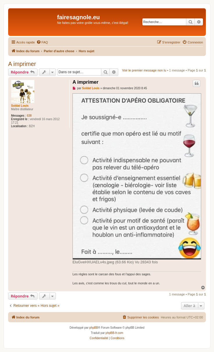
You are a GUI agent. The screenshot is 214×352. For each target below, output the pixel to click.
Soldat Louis (20, 105)
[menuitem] (42, 42)
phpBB (93, 327)
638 (29, 115)
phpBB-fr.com (114, 333)
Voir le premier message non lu (144, 70)
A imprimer (22, 64)
